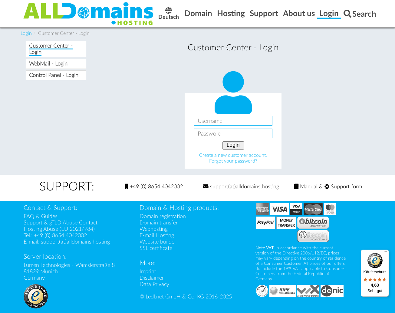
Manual (306, 186)
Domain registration (163, 216)
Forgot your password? (233, 161)
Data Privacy (154, 284)
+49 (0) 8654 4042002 (154, 186)
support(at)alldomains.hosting (241, 186)
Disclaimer (152, 278)
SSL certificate (156, 248)
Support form (343, 186)
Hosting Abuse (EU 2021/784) (59, 229)
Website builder (158, 241)
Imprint (148, 271)
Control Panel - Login (53, 75)
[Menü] (385, 253)
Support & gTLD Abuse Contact (60, 222)
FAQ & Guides (41, 216)
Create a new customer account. (233, 155)
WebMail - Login (48, 63)
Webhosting (154, 229)
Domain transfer (159, 222)
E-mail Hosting (157, 235)
